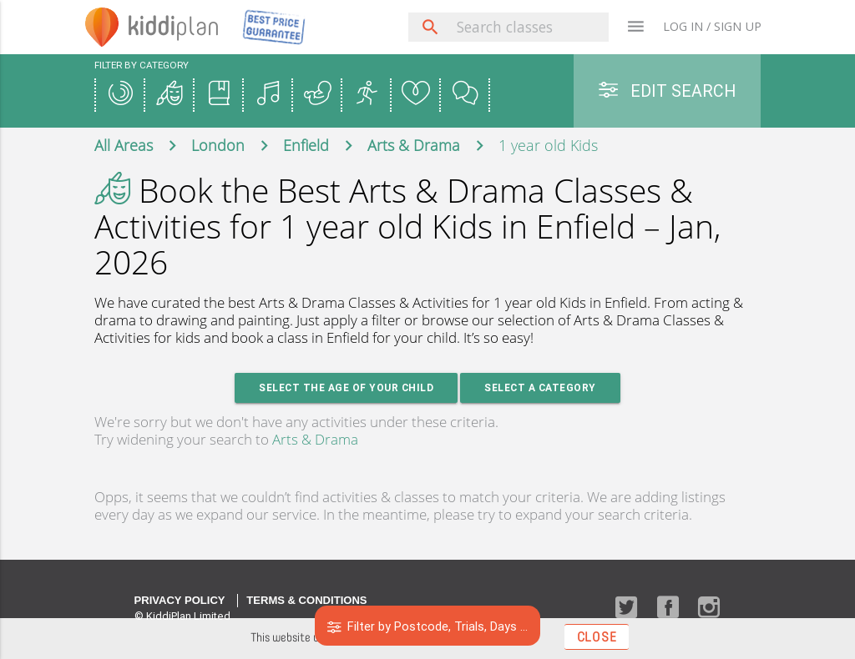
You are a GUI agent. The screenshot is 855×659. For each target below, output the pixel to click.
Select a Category (540, 387)
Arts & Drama (315, 439)
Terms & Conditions (306, 600)
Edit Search (667, 90)
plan (173, 26)
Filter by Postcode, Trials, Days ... (428, 626)
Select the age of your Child (346, 387)
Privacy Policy (179, 600)
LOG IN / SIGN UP (712, 26)
